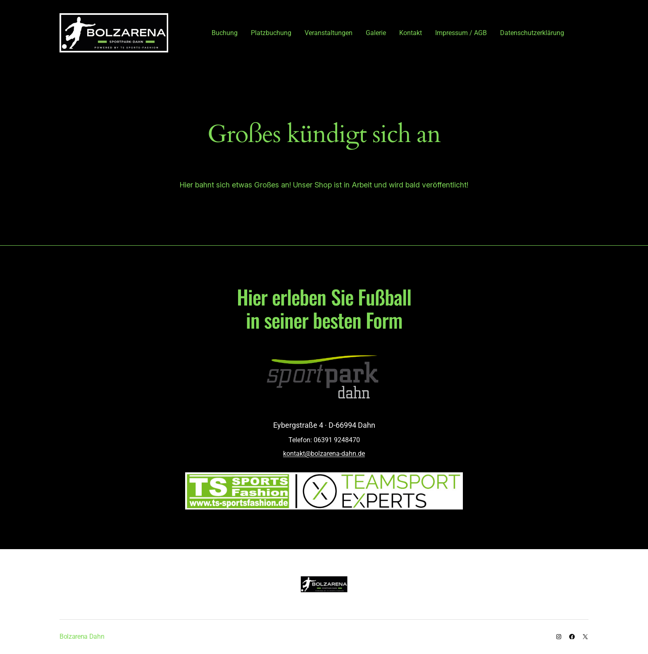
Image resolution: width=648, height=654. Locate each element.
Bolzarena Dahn (82, 636)
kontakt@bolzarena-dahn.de (324, 453)
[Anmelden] (584, 32)
